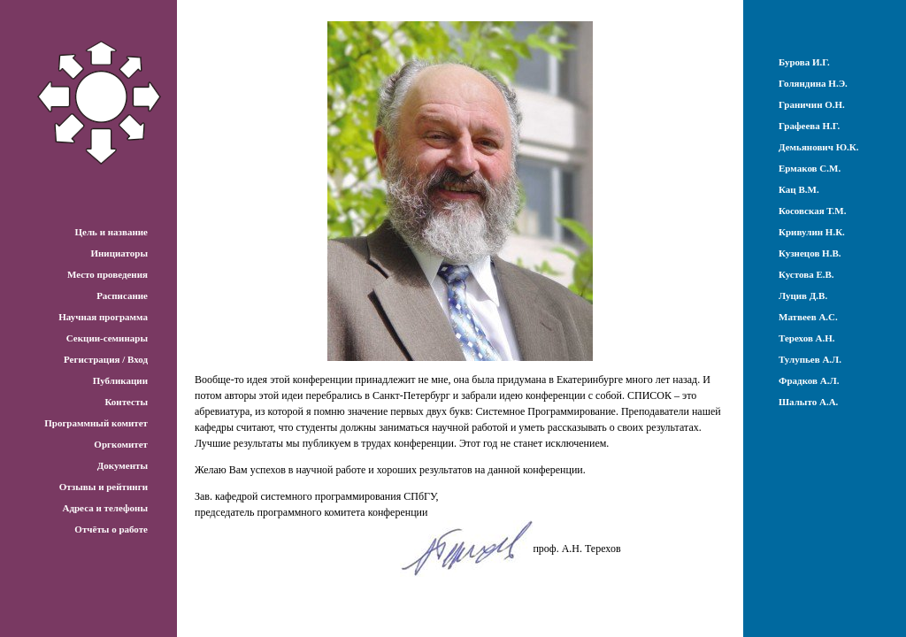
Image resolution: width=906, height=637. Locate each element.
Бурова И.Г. (804, 62)
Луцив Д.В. (803, 295)
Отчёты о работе (111, 529)
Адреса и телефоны (105, 508)
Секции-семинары (107, 338)
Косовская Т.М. (812, 210)
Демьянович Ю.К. (819, 147)
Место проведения (107, 274)
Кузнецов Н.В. (810, 253)
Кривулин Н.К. (812, 231)
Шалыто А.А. (808, 401)
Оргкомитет (121, 444)
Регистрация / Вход (106, 359)
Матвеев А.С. (808, 316)
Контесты (126, 401)
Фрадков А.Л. (809, 380)
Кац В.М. (799, 189)
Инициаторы (119, 253)
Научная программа (103, 316)
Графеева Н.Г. (809, 125)
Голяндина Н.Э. (813, 83)
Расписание (122, 295)
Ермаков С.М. (810, 168)
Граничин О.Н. (812, 104)
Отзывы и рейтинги (103, 486)
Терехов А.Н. (807, 338)
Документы (122, 465)
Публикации (120, 380)
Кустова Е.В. (806, 274)
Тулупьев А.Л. (810, 359)
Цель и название (111, 231)
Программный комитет (96, 423)
